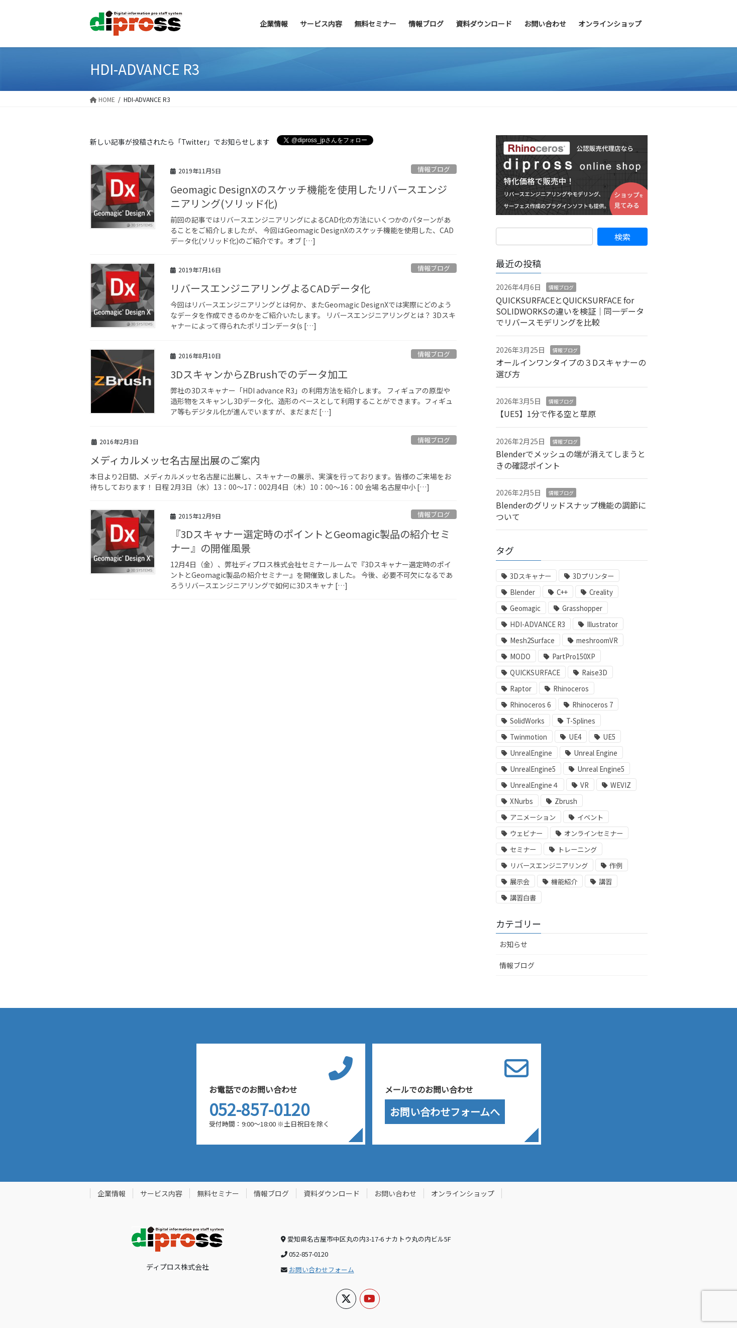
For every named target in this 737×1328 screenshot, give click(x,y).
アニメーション (533, 817)
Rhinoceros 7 (592, 704)
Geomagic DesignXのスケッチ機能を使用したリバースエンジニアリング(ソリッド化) (308, 196)
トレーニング (577, 849)
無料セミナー (218, 1193)
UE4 (575, 737)
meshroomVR (597, 640)
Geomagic (525, 608)
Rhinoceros (571, 688)
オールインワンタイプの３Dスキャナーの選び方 (571, 367)
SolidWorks (527, 721)
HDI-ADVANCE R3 (537, 624)
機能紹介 (564, 881)
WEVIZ (620, 785)
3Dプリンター (593, 576)
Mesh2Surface (532, 640)
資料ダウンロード (331, 1193)
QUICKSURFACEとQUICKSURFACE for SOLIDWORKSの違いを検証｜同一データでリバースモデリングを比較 (570, 311)
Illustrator (602, 624)
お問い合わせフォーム (321, 1269)
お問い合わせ (395, 1193)
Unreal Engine (595, 753)
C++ (562, 592)
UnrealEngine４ (534, 785)
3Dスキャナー (530, 576)
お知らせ (513, 944)
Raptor (521, 688)
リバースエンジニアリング (549, 865)
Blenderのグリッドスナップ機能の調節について (571, 510)
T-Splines (580, 721)
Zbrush (566, 801)
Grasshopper (582, 608)
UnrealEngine (531, 753)
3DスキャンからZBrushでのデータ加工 (259, 374)
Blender (522, 592)
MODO (520, 656)
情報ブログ (433, 169)
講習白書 (523, 897)
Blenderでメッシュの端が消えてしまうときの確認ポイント (571, 459)
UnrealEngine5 (533, 769)
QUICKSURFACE (535, 672)
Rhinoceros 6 (530, 704)
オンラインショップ (462, 1193)
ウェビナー (526, 833)
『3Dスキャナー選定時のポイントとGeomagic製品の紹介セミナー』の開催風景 (310, 541)
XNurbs (521, 801)
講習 (605, 881)
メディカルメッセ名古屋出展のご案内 (175, 460)
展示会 (520, 881)
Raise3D (594, 672)
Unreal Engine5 (600, 769)
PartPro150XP (573, 656)
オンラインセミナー (593, 833)
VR (584, 785)
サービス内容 (161, 1193)
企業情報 (111, 1193)
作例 (615, 865)
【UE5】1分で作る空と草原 (546, 413)
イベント (590, 817)
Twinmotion (528, 737)
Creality (601, 592)
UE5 (609, 737)
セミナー (523, 849)
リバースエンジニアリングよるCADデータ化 (270, 288)
